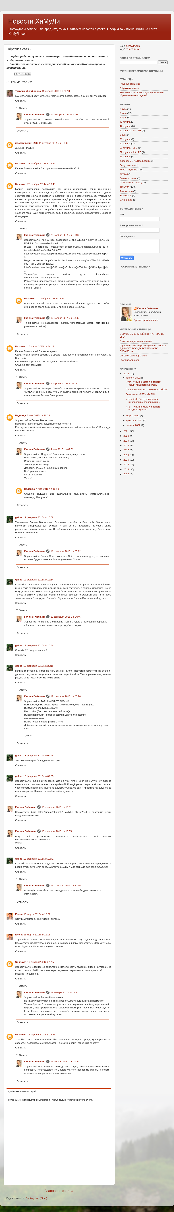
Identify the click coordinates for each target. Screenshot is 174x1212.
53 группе (125, 156)
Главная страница (59, 1191)
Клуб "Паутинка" (129, 169)
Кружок (124, 174)
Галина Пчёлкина (34, 114)
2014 (126, 464)
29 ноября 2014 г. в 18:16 (65, 235)
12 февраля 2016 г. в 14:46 (66, 616)
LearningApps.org (129, 360)
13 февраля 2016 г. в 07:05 (38, 776)
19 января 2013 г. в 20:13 (56, 91)
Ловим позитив (128, 178)
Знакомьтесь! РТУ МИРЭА (141, 394)
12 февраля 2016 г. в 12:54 (38, 579)
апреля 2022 (133, 377)
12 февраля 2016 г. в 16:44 (38, 645)
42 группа (125, 126)
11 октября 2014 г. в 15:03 (53, 143)
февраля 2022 (134, 420)
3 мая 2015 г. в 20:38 (38, 415)
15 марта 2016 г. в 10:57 (37, 914)
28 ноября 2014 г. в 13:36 (41, 163)
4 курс (123, 117)
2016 (126, 455)
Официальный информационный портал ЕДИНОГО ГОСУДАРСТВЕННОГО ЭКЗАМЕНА (143, 348)
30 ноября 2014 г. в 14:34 (50, 298)
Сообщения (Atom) (36, 1198)
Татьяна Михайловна (28, 91)
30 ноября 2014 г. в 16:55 (65, 318)
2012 (126, 474)
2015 (126, 459)
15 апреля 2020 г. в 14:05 (64, 1061)
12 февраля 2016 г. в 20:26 (66, 696)
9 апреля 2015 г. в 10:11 (64, 383)
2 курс (123, 109)
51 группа (125, 139)
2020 (126, 435)
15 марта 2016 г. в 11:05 (37, 934)
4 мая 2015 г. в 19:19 (47, 489)
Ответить (20, 100)
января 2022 (133, 425)
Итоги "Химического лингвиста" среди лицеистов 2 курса (143, 383)
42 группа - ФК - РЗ (130, 130)
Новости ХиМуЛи (34, 21)
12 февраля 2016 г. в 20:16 (38, 665)
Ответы (23, 108)
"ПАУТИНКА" (133, 49)
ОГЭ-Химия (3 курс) (131, 182)
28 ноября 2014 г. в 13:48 (41, 184)
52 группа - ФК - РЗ (130, 152)
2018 (126, 445)
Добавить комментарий (22, 1091)
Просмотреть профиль (146, 320)
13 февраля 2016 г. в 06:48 (38, 755)
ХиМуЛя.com (133, 46)
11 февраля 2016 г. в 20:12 (66, 551)
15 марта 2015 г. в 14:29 (40, 346)
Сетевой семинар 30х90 (133, 355)
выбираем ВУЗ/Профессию (135, 161)
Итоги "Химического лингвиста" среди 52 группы (143, 408)
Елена (19, 914)
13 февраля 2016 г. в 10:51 (57, 807)
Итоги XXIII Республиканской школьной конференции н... (143, 400)
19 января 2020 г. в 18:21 (64, 992)
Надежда (20, 415)
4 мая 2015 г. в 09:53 (62, 449)
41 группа (125, 121)
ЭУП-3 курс (126, 199)
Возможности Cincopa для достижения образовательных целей (141, 94)
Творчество (126, 191)
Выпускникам (127, 165)
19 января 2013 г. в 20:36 (64, 114)
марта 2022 (133, 415)
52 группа (125, 143)
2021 (126, 431)
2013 (126, 469)
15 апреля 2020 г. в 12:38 (41, 1034)
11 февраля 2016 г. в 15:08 (38, 517)
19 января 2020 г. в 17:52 (41, 962)
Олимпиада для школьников (136, 341)
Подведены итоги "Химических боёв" (147, 389)
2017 (126, 450)
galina (18, 517)
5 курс (123, 134)
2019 (126, 440)
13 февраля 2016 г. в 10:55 (57, 831)
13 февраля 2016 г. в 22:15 (66, 885)
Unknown (20, 163)
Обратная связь (129, 88)
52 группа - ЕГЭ (128, 148)
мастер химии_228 (26, 143)
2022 (126, 373)
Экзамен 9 (125, 195)
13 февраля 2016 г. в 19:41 (38, 858)
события (124, 186)
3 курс (123, 113)
